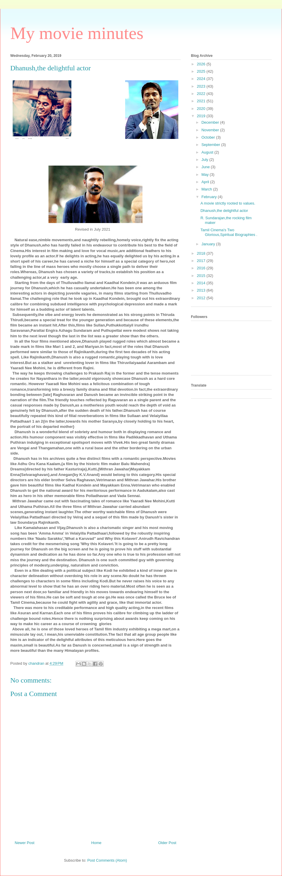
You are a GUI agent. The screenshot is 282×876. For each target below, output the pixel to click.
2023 (202, 86)
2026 (202, 64)
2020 (202, 108)
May (206, 174)
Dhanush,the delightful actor (224, 210)
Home (96, 843)
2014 (202, 283)
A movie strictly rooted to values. (227, 203)
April (206, 182)
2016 (202, 268)
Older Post (167, 843)
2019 (202, 116)
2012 (202, 298)
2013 (202, 290)
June (206, 167)
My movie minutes (76, 33)
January (209, 244)
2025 (202, 71)
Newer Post (24, 843)
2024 (202, 78)
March (207, 189)
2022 (202, 93)
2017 (202, 260)
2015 (202, 275)
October (209, 137)
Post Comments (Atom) (107, 860)
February (210, 197)
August (208, 152)
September (211, 144)
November (211, 130)
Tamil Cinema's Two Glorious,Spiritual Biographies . (228, 232)
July (205, 159)
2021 (202, 101)
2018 (202, 253)
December (211, 122)
